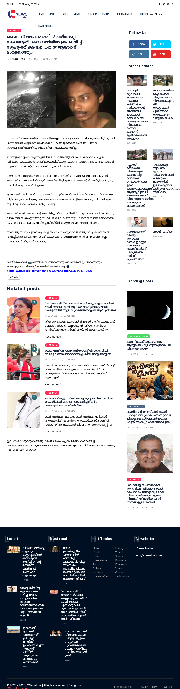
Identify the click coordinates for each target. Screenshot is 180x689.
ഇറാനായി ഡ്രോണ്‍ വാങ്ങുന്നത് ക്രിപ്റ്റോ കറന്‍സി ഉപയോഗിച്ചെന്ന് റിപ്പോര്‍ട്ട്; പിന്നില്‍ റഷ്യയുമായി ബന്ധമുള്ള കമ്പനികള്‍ (33, 645)
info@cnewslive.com (149, 555)
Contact (168, 686)
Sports (119, 556)
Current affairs (101, 576)
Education (121, 564)
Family (105, 14)
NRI (64, 14)
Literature (98, 572)
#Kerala (14, 277)
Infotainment (124, 14)
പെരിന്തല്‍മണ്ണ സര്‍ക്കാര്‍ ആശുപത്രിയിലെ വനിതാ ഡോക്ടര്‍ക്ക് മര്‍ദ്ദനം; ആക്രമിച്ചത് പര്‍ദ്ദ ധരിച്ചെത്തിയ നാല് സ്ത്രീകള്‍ (79, 402)
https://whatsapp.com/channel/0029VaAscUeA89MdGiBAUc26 (49, 270)
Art (94, 564)
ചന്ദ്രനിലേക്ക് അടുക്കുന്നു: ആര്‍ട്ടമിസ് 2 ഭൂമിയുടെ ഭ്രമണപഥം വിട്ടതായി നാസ (149, 345)
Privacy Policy (148, 686)
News (52, 14)
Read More (53, 337)
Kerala (96, 552)
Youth (118, 568)
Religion (92, 14)
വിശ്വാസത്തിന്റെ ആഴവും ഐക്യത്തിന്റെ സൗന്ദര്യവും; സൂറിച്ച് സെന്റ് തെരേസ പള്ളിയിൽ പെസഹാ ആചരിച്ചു (33, 561)
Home (41, 14)
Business (120, 560)
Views (77, 14)
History (119, 548)
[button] (11, 4)
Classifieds (44, 26)
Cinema (119, 572)
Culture (97, 568)
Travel (119, 552)
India (96, 556)
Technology (122, 576)
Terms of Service (122, 686)
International (100, 560)
